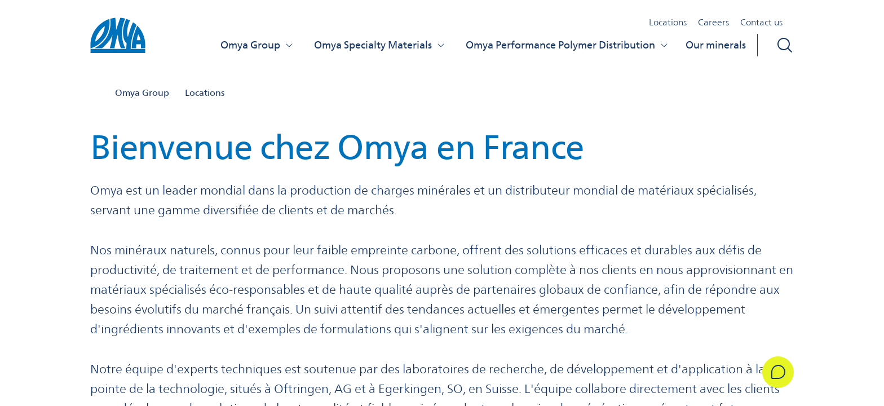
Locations (668, 22)
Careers (713, 22)
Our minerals (716, 45)
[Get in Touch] (778, 372)
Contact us (761, 22)
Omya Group (257, 45)
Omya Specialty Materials (379, 45)
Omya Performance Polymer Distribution (567, 45)
